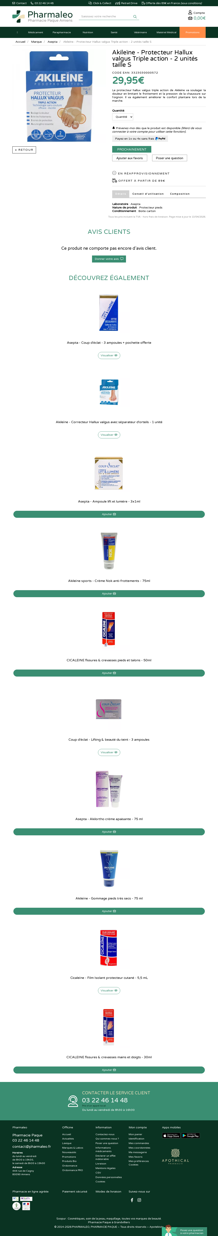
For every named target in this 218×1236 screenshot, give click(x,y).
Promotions (69, 1156)
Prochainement (131, 149)
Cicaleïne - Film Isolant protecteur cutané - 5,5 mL (109, 978)
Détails (120, 194)
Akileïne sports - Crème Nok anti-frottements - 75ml (109, 581)
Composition (180, 194)
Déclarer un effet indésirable (105, 1157)
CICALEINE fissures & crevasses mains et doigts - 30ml (109, 1057)
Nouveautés (69, 1152)
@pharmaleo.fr (31, 1146)
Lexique (66, 1143)
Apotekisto (156, 1227)
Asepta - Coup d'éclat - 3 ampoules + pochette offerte (109, 343)
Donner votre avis (109, 259)
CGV (98, 1172)
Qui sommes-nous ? (107, 1138)
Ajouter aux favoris (129, 158)
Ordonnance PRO (72, 1170)
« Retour (24, 150)
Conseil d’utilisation (148, 194)
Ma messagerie (138, 1152)
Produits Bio (69, 1161)
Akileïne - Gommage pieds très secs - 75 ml (109, 898)
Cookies (100, 1181)
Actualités (68, 1138)
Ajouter (109, 514)
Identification (136, 1138)
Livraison (101, 1163)
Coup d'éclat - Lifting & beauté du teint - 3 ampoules (109, 740)
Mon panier (135, 1134)
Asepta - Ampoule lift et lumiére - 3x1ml (109, 501)
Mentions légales (105, 1168)
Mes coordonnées (139, 1147)
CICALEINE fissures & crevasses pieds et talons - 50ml (109, 660)
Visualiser (109, 355)
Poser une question (169, 158)
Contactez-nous (105, 1134)
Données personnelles (109, 1177)
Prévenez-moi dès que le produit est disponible (146, 128)
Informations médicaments (104, 1149)
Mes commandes (139, 1143)
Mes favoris (135, 1156)
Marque (36, 42)
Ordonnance (69, 1165)
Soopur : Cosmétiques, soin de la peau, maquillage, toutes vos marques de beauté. (109, 1218)
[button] (17, 32)
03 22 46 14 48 (105, 1100)
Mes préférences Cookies (139, 1163)
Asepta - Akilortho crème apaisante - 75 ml (109, 819)
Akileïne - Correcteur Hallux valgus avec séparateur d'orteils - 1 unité (109, 422)
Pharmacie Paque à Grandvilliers (109, 1222)
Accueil (20, 42)
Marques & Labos (72, 1147)
